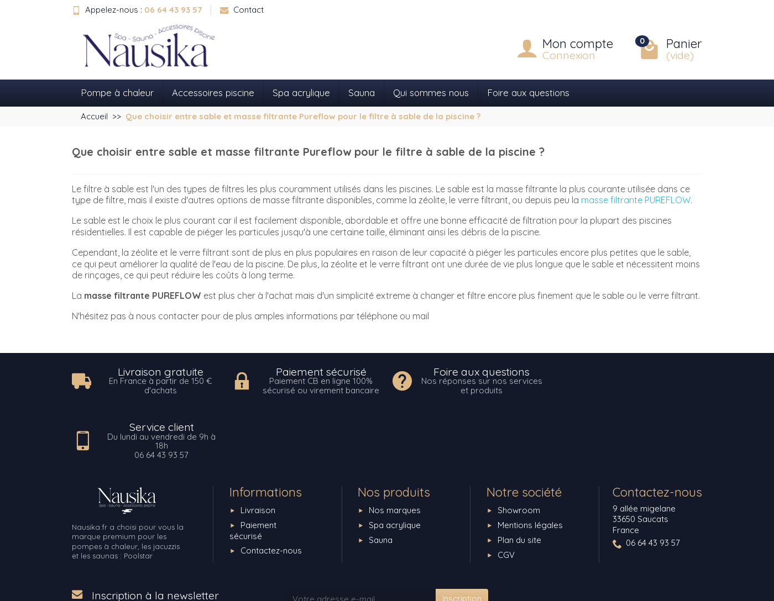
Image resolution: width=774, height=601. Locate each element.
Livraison (257, 454)
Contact (242, 9)
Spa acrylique (301, 92)
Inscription (462, 543)
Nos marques (395, 454)
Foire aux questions (528, 92)
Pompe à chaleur (117, 92)
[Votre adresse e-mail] (361, 543)
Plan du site (519, 484)
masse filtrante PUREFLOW (636, 199)
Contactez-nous (271, 495)
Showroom (519, 454)
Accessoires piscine (213, 92)
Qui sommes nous (431, 92)
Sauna (361, 92)
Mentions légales (530, 469)
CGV (506, 499)
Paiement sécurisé (252, 475)
